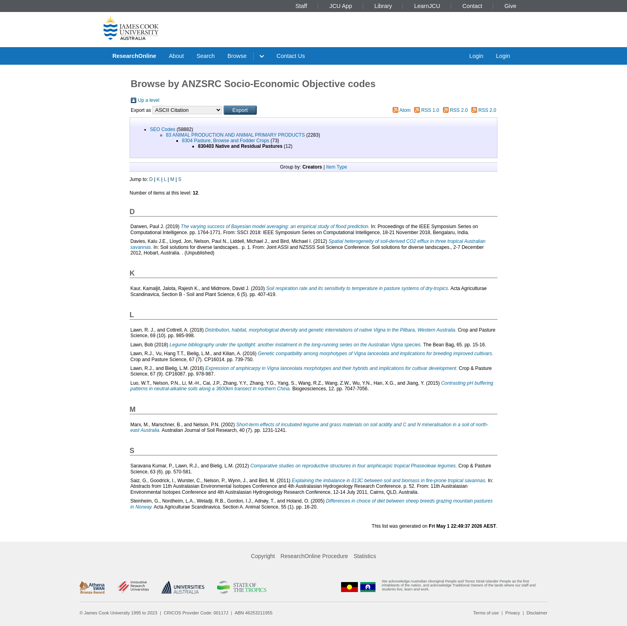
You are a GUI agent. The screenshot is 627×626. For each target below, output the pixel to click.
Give (511, 6)
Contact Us (291, 56)
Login (476, 56)
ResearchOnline (134, 56)
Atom (405, 110)
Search (205, 56)
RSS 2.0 (459, 110)
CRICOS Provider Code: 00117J (196, 612)
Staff (301, 6)
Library (383, 6)
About (176, 56)
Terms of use (486, 612)
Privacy (512, 612)
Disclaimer (537, 612)
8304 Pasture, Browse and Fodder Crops (225, 140)
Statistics (364, 556)
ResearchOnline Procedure (314, 556)
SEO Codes (162, 129)
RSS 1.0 (430, 110)
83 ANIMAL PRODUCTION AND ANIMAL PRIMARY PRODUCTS (235, 135)
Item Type (336, 167)
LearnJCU (427, 6)
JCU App (340, 6)
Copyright (263, 556)
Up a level (148, 100)
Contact (472, 6)
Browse (237, 56)
